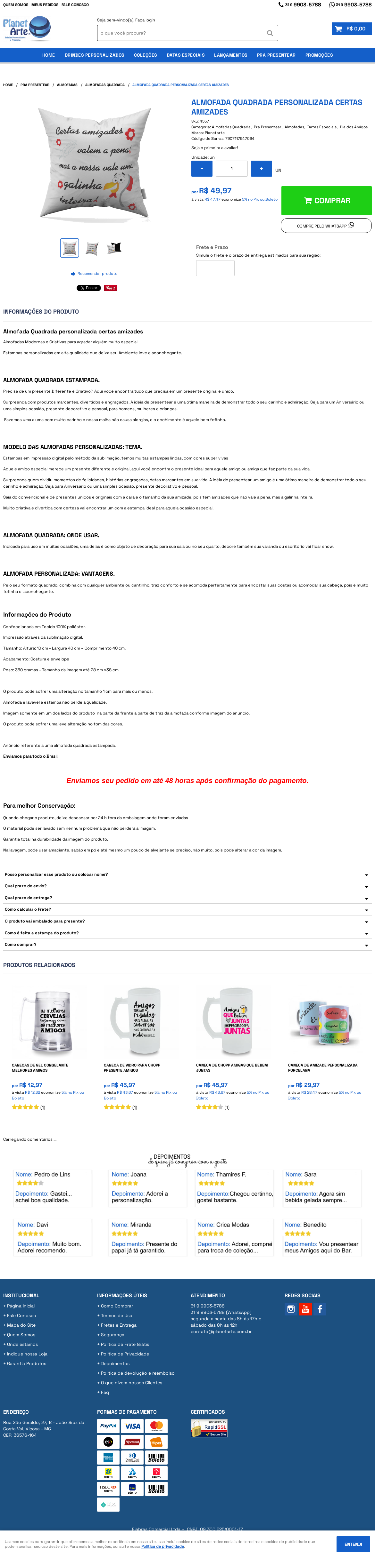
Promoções (319, 55)
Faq (105, 1392)
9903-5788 (303, 4)
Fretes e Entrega (119, 1325)
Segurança (112, 1335)
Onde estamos (22, 1344)
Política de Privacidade (125, 1354)
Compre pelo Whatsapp (322, 226)
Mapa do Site (21, 1325)
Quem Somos (15, 4)
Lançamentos (230, 55)
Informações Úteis (122, 1295)
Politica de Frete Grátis (125, 1344)
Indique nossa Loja (27, 1354)
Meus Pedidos (44, 4)
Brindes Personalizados (94, 55)
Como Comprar (117, 1306)
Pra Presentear (276, 55)
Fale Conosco (75, 4)
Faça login (145, 20)
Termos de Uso (116, 1315)
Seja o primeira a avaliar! (214, 147)
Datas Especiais (186, 55)
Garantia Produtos (26, 1363)
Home (48, 55)
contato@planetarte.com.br (221, 1331)
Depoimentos (115, 1363)
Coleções (145, 55)
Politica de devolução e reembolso (138, 1373)
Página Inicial (21, 1306)
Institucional (21, 1295)
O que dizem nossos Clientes (131, 1383)
